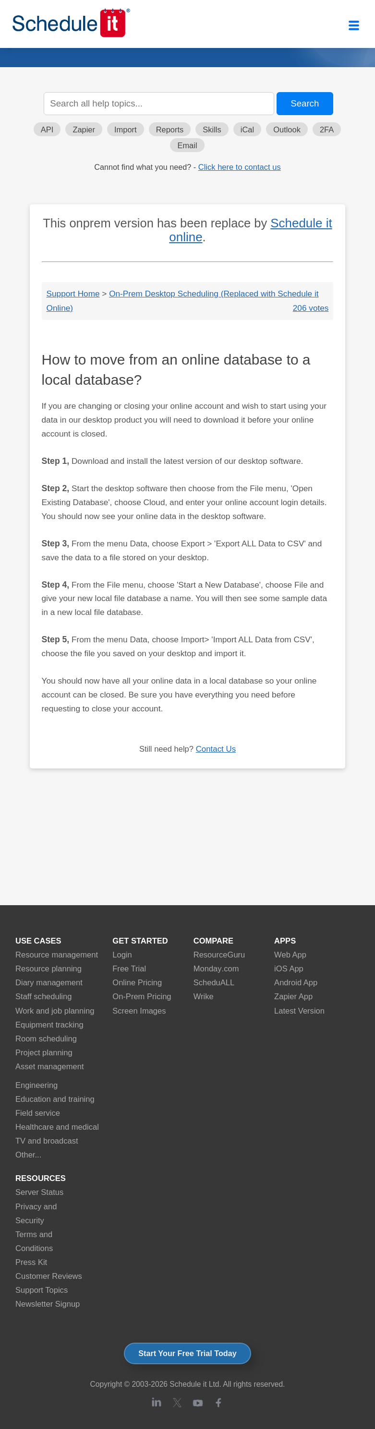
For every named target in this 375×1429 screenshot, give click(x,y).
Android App (295, 982)
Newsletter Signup (47, 1304)
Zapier (84, 129)
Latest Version (299, 1011)
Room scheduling (46, 1038)
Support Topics (41, 1290)
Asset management (49, 1066)
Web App (290, 954)
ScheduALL (214, 982)
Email (187, 145)
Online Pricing (137, 982)
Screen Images (139, 1011)
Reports (170, 129)
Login (122, 954)
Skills (212, 129)
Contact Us (216, 749)
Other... (28, 1154)
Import (125, 129)
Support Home (73, 293)
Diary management (49, 982)
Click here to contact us (239, 167)
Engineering (36, 1085)
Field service (37, 1113)
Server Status (39, 1192)
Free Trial (129, 968)
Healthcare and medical (57, 1127)
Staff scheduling (43, 996)
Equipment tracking (49, 1024)
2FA (327, 129)
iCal (247, 129)
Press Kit (31, 1262)
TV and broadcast (46, 1141)
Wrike (204, 996)
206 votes (311, 308)
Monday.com (216, 968)
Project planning (44, 1052)
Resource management (56, 954)
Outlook (287, 129)
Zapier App (293, 996)
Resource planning (48, 968)
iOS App (288, 968)
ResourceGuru (219, 954)
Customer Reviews (48, 1276)
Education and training (55, 1099)
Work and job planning (54, 1011)
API (47, 129)
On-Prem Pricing (141, 996)
